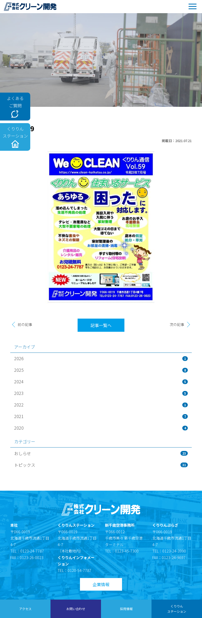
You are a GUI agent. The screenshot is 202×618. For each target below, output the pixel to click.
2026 (101, 358)
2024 (101, 381)
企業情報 (101, 584)
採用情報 (126, 608)
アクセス (25, 608)
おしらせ (101, 453)
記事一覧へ (101, 325)
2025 (101, 370)
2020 (101, 428)
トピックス (101, 465)
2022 (101, 404)
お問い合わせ (75, 608)
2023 (101, 393)
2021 (101, 416)
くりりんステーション (176, 609)
